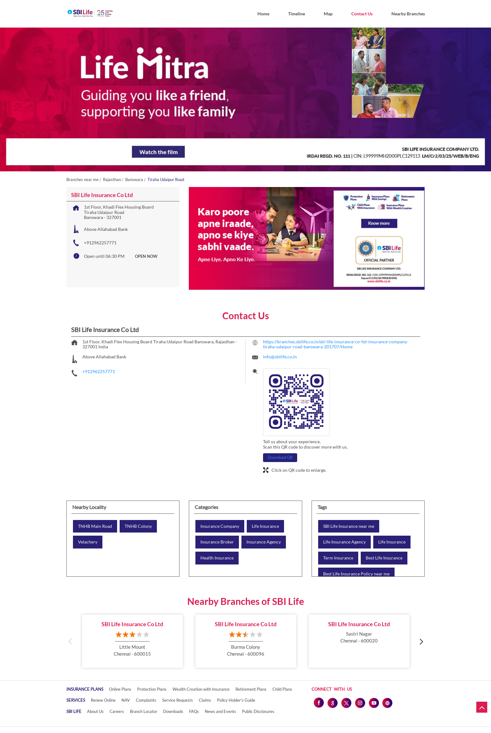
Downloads (173, 711)
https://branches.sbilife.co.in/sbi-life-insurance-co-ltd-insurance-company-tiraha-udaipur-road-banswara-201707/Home (335, 344)
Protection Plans (152, 689)
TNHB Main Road (95, 526)
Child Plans (282, 689)
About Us (95, 711)
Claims (205, 700)
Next (421, 641)
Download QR (280, 457)
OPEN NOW (146, 256)
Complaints (146, 700)
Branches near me (82, 179)
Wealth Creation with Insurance (201, 689)
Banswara (134, 179)
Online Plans (120, 689)
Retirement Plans (250, 689)
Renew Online (103, 700)
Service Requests (177, 700)
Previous (70, 641)
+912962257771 (100, 242)
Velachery (87, 541)
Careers (117, 711)
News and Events (220, 711)
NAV (125, 700)
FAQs (194, 711)
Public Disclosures (258, 711)
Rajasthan (112, 179)
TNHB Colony (138, 526)
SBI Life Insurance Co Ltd (132, 624)
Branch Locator (143, 711)
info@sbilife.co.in (280, 356)
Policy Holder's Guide (236, 700)
